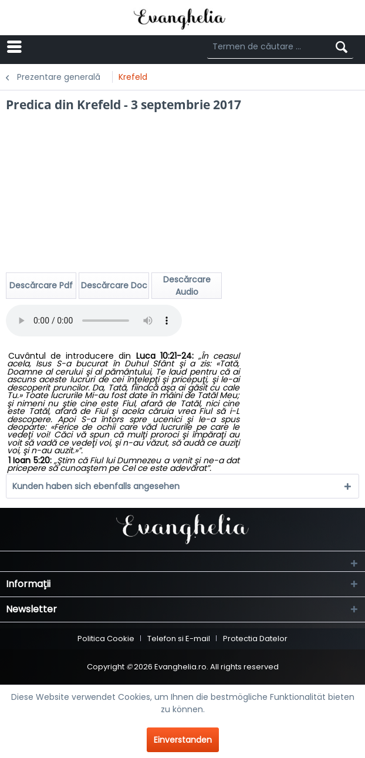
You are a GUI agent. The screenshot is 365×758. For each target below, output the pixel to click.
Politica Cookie (105, 638)
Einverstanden (183, 740)
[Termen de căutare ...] (280, 47)
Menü (53, 46)
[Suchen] (341, 47)
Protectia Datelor (255, 638)
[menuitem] (73, 47)
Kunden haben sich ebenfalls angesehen (96, 486)
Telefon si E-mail (178, 638)
